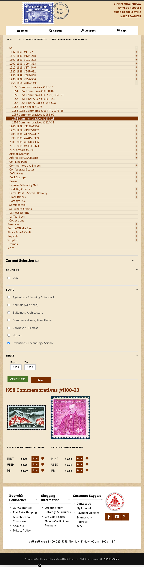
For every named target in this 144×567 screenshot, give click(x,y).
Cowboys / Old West (25, 328)
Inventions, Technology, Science (33, 343)
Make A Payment (130, 16)
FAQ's (80, 526)
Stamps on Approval (127, 3)
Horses (17, 335)
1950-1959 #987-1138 (36, 39)
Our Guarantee (22, 507)
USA (19, 39)
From (13, 362)
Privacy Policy (22, 530)
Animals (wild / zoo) (25, 305)
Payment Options (88, 513)
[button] (43, 458)
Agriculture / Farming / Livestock (34, 297)
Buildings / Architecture (28, 312)
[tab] (72, 320)
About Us (19, 526)
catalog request (129, 8)
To (26, 362)
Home (8, 39)
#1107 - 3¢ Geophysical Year (25, 447)
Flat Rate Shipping (25, 512)
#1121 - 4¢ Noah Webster (67, 447)
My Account (84, 508)
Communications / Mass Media (32, 320)
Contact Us (84, 503)
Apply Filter (17, 378)
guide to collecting (127, 12)
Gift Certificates (55, 516)
